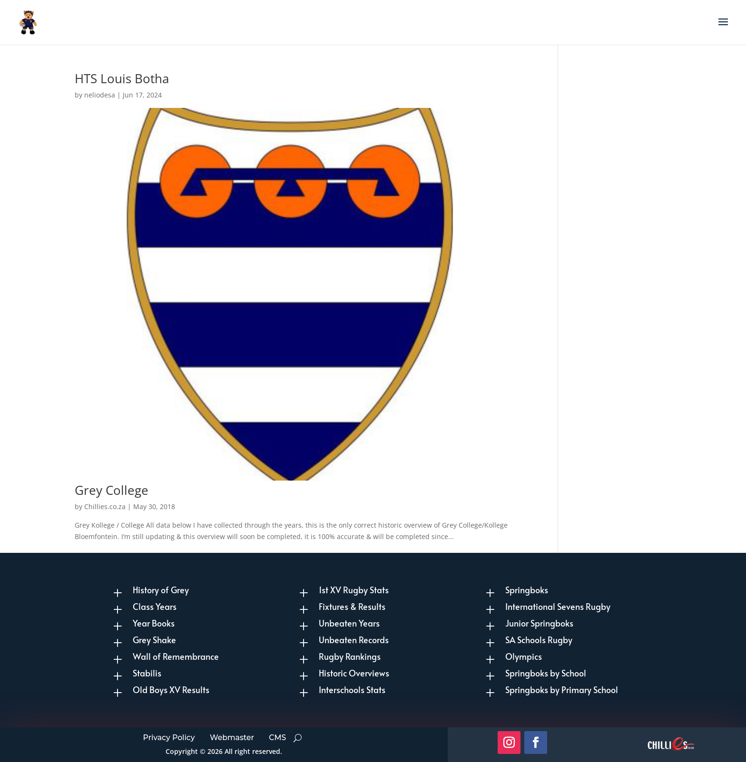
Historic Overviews (354, 673)
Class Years (155, 606)
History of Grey (161, 590)
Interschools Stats (352, 689)
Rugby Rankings (350, 656)
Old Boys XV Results (171, 689)
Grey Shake (154, 640)
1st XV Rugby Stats (354, 590)
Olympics (523, 656)
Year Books (154, 623)
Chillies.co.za (105, 506)
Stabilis (147, 673)
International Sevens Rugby (557, 606)
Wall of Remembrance (176, 656)
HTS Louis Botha (122, 78)
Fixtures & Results (352, 606)
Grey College (111, 490)
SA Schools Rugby (538, 640)
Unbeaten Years (349, 623)
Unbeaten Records (354, 640)
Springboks (526, 590)
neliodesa (99, 94)
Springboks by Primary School (561, 689)
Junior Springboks (539, 623)
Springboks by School (545, 673)
